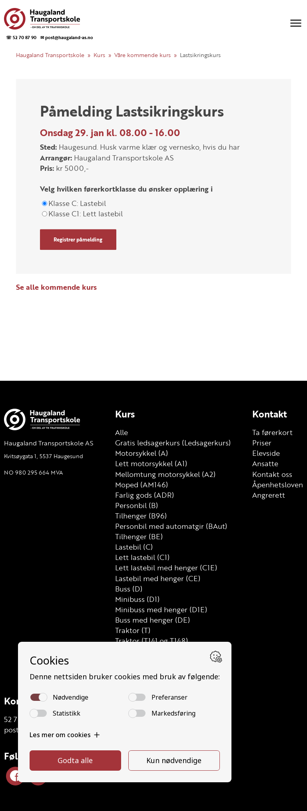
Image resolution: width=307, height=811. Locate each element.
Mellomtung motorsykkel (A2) (165, 474)
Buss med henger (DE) (152, 620)
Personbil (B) (136, 505)
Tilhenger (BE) (139, 536)
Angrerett (268, 495)
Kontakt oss (272, 474)
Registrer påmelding (78, 239)
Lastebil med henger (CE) (157, 578)
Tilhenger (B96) (141, 515)
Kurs (99, 55)
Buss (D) (128, 589)
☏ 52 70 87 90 (21, 37)
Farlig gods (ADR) (144, 495)
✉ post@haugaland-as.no (66, 37)
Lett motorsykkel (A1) (151, 463)
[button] (296, 23)
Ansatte (265, 463)
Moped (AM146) (141, 484)
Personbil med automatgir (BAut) (171, 526)
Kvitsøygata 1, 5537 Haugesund (43, 456)
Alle (121, 432)
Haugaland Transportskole (50, 55)
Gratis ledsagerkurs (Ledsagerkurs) (173, 442)
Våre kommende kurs (142, 55)
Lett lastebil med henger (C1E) (166, 567)
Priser (261, 442)
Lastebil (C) (134, 547)
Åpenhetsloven (277, 484)
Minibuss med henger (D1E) (161, 609)
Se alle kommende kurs (56, 287)
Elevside (266, 453)
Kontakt (269, 414)
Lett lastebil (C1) (142, 557)
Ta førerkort (272, 432)
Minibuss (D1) (137, 599)
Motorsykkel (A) (141, 453)
